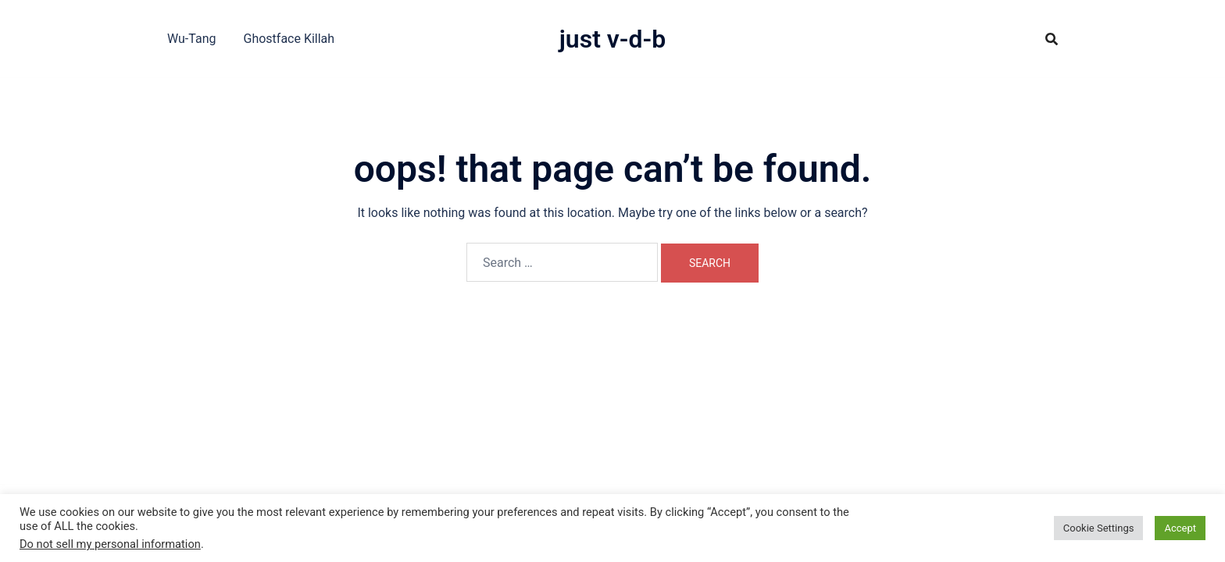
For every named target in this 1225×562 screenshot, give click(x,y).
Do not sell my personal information (110, 544)
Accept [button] (1180, 528)
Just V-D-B (612, 39)
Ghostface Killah (288, 38)
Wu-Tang (191, 38)
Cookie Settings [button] (1098, 528)
